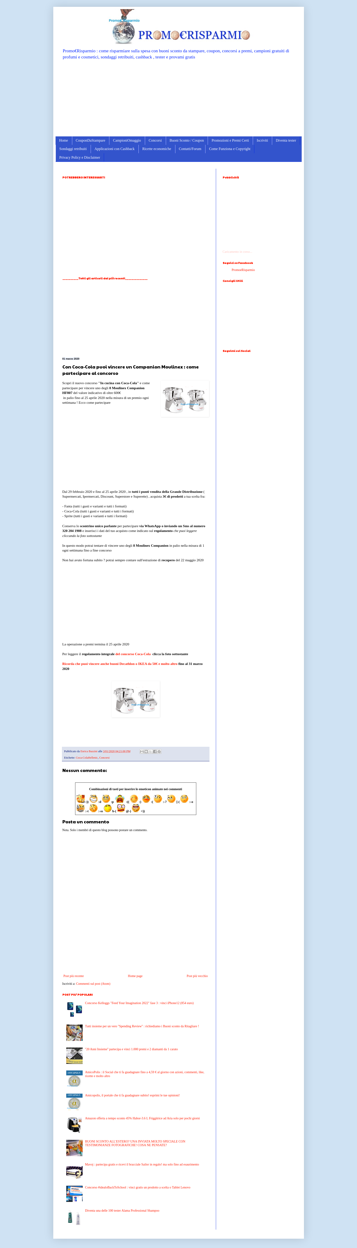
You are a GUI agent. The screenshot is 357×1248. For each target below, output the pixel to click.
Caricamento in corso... (237, 251)
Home (63, 140)
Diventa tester (286, 140)
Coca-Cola (143, 654)
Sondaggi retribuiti (73, 149)
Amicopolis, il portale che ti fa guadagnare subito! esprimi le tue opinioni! (132, 1095)
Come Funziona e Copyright (229, 149)
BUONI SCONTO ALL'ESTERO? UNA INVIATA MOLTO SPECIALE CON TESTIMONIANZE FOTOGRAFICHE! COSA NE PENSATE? (135, 1143)
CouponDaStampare (90, 140)
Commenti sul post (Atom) (93, 983)
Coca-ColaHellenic (87, 757)
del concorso (124, 654)
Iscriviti (262, 140)
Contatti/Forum (190, 149)
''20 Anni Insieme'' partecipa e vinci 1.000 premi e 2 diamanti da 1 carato (131, 1049)
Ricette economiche (156, 149)
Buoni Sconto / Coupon (187, 140)
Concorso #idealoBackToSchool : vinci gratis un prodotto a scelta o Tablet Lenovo (137, 1187)
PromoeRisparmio (243, 270)
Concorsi (155, 140)
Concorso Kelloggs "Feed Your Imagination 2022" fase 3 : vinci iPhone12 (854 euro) (139, 1003)
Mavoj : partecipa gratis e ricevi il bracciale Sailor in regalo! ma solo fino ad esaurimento (142, 1164)
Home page (135, 976)
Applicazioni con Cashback (114, 149)
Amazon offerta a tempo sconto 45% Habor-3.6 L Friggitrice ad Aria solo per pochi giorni (142, 1118)
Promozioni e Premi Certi (230, 140)
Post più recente (74, 976)
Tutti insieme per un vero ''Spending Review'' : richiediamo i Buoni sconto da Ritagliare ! (142, 1026)
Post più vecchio (197, 976)
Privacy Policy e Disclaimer (79, 157)
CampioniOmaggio (127, 140)
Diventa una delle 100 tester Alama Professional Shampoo (122, 1210)
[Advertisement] (178, 98)
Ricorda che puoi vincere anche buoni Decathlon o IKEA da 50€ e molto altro (120, 664)
